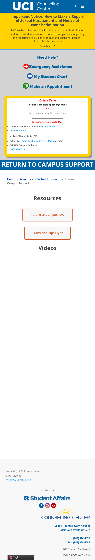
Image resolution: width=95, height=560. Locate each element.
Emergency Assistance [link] (50, 66)
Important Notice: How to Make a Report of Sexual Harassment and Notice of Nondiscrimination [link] (47, 20)
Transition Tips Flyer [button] (47, 233)
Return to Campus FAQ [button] (47, 215)
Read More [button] (46, 46)
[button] (82, 6)
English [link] (14, 557)
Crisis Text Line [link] (18, 130)
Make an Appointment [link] (51, 86)
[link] (36, 6)
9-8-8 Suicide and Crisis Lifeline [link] (38, 141)
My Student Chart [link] (51, 76)
